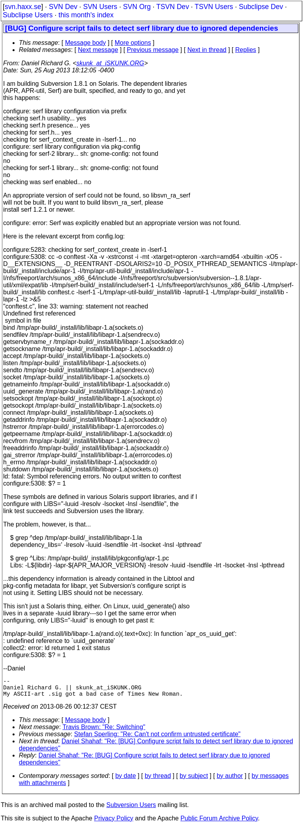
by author (230, 780)
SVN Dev (63, 7)
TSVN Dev (172, 7)
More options (133, 42)
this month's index (86, 15)
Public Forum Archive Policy (219, 823)
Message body (85, 42)
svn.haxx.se (23, 7)
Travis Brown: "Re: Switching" (103, 731)
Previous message (153, 49)
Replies (245, 49)
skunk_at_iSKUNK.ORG (110, 63)
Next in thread (207, 49)
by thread (158, 780)
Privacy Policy (113, 823)
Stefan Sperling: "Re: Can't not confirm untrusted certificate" (157, 738)
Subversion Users (131, 809)
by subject (194, 780)
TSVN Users (214, 7)
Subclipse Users (28, 15)
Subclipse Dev (261, 7)
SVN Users (100, 7)
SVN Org (137, 7)
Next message (98, 49)
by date (125, 780)
